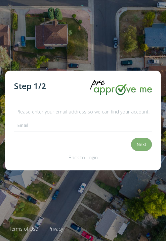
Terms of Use (23, 229)
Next (141, 144)
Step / (30, 85)
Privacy (55, 229)
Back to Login (83, 157)
